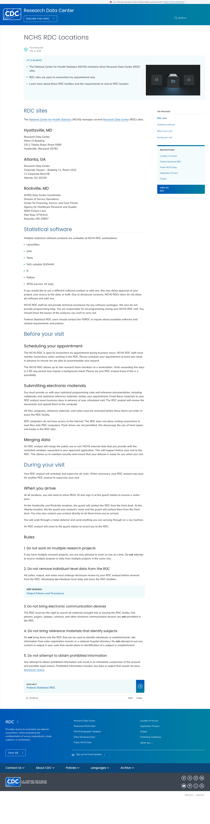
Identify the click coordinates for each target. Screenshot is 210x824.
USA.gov (200, 817)
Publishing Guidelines (150, 759)
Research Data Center (49, 10)
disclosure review (53, 692)
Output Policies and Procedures (45, 611)
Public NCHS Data (156, 166)
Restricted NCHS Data (84, 748)
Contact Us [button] (15, 790)
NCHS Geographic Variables (87, 753)
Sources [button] (33, 720)
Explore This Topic (38, 18)
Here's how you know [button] (175, 1)
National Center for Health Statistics (50, 118)
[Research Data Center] (30, 744)
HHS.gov (189, 817)
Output (151, 177)
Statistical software (153, 123)
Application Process (157, 171)
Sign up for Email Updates (89, 776)
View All (13, 775)
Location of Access (156, 154)
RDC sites (149, 117)
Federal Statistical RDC (158, 160)
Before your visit (152, 130)
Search (182, 17)
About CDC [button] (45, 790)
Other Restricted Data (84, 759)
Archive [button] (127, 790)
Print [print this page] (118, 720)
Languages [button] (100, 790)
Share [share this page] (127, 720)
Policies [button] (72, 790)
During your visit (152, 136)
